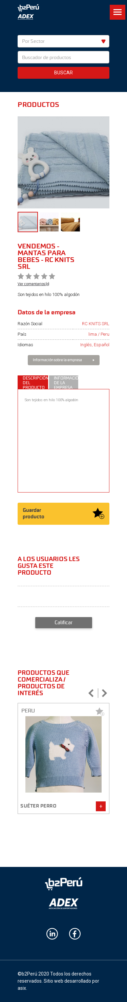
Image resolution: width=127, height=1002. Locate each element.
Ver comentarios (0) (33, 283)
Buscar (63, 72)
